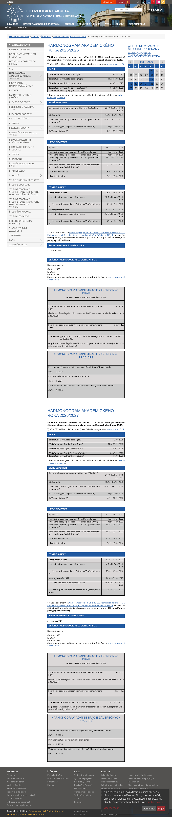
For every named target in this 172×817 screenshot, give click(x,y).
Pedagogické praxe (19, 102)
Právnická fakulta (109, 778)
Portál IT (121, 2)
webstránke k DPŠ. (115, 64)
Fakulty (105, 771)
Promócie (14, 154)
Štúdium (69, 24)
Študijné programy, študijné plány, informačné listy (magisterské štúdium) (24, 203)
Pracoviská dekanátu (16, 791)
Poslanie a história (15, 778)
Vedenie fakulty (14, 785)
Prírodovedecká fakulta (112, 785)
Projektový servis (82, 781)
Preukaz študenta (19, 127)
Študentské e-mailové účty (24, 180)
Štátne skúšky (17, 170)
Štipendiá (14, 175)
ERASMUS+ (52, 781)
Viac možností (111, 807)
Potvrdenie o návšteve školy (21, 108)
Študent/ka (46, 36)
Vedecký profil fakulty (84, 775)
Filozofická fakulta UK (19, 36)
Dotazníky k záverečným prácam (22, 62)
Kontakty (51, 785)
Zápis (12, 240)
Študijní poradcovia (20, 211)
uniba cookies (155, 802)
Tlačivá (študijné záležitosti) (18, 229)
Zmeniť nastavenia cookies (32, 814)
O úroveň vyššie (21, 45)
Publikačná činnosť (83, 785)
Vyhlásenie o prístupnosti (18, 801)
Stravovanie (16, 158)
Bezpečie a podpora (19, 49)
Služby (120, 24)
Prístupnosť (12, 814)
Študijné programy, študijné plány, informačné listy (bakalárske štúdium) (24, 192)
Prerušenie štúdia (19, 118)
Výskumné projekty (83, 778)
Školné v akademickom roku (21, 165)
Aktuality (11, 775)
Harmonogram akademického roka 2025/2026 (20, 76)
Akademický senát (15, 781)
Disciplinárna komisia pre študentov (22, 55)
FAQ (11, 68)
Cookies (59, 811)
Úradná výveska (14, 798)
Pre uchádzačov (54, 775)
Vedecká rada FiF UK (16, 788)
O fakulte (12, 24)
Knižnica (13, 90)
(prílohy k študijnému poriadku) (21, 222)
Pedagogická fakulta (110, 788)
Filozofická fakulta (109, 781)
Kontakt (22, 27)
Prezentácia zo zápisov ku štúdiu (23, 134)
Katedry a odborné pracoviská (41, 24)
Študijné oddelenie (19, 184)
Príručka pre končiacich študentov (22, 148)
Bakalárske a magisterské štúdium (69, 36)
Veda (108, 24)
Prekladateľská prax (20, 114)
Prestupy (14, 123)
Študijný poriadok (19, 216)
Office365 (107, 2)
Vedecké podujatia (82, 795)
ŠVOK (76, 798)
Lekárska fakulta (108, 775)
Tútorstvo (15, 235)
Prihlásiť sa (155, 10)
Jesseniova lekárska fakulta (140, 775)
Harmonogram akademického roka (144, 55)
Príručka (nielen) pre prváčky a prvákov (20, 141)
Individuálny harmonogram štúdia (21, 84)
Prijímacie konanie (89, 24)
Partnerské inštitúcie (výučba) (21, 96)
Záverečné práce (18, 244)
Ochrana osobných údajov (19, 805)
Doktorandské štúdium (58, 778)
